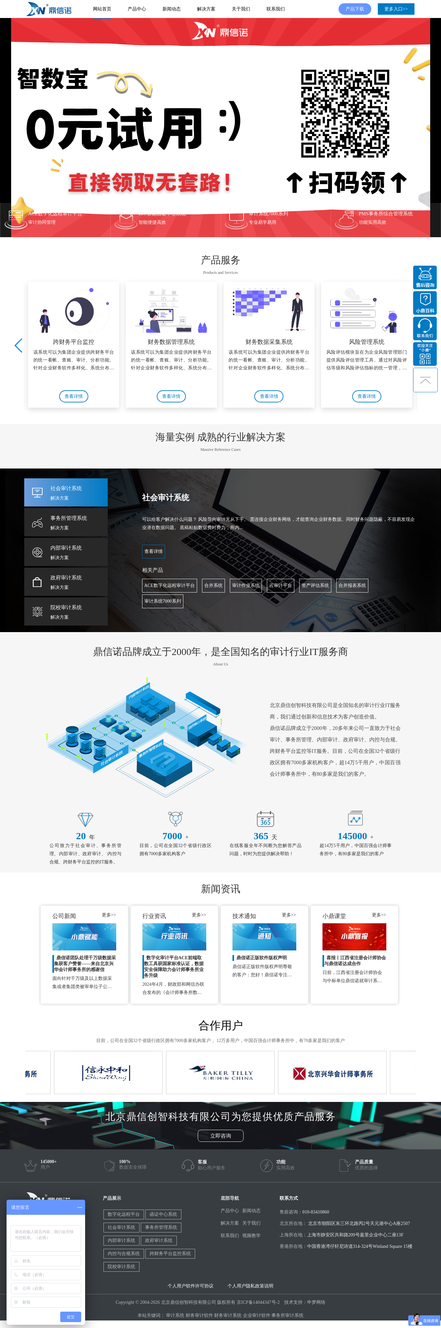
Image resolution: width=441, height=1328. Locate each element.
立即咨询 (220, 1136)
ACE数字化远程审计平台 (169, 585)
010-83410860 (316, 1212)
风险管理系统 (366, 342)
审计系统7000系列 (162, 601)
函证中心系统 (163, 1214)
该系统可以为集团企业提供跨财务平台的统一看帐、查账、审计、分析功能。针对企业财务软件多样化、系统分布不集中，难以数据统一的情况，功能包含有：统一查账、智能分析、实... (73, 361)
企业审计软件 (256, 1315)
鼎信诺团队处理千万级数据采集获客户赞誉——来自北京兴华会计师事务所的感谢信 (85, 963)
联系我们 (275, 9)
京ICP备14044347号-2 (258, 1302)
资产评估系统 (315, 585)
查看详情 (73, 396)
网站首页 (102, 9)
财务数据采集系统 (269, 342)
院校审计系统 (121, 1266)
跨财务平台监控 (73, 342)
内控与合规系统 (124, 1253)
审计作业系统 (246, 585)
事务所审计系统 (287, 1315)
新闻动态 (171, 9)
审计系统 (175, 1315)
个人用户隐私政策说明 (250, 1286)
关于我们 (241, 9)
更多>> (109, 914)
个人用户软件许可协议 (190, 1286)
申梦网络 (316, 1302)
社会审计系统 (121, 1227)
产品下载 (355, 9)
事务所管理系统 (161, 1227)
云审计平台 (280, 585)
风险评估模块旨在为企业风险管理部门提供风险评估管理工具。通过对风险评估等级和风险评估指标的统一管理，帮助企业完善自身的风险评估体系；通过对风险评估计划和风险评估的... (366, 361)
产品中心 (137, 9)
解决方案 (206, 9)
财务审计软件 (199, 1315)
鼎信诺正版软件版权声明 (261, 957)
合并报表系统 (352, 585)
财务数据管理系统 (171, 342)
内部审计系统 (121, 1240)
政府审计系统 (159, 1240)
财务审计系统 (228, 1315)
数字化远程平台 (124, 1214)
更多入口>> (396, 9)
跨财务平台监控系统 (170, 1253)
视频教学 (251, 1235)
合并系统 (213, 585)
